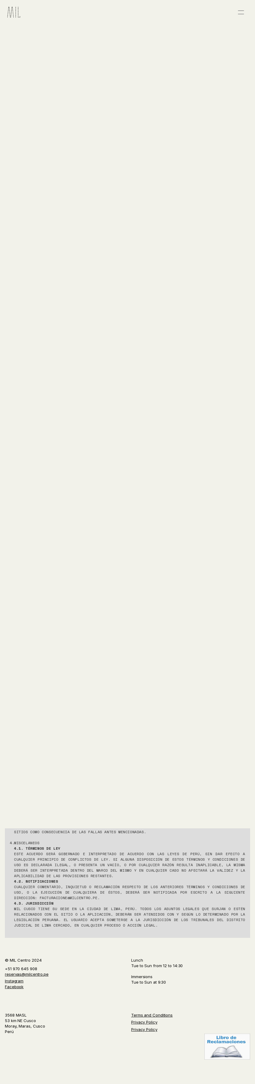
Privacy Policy (144, 1022)
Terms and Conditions (152, 1015)
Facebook (14, 986)
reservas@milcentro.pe (26, 974)
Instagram (14, 980)
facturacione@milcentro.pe (69, 897)
